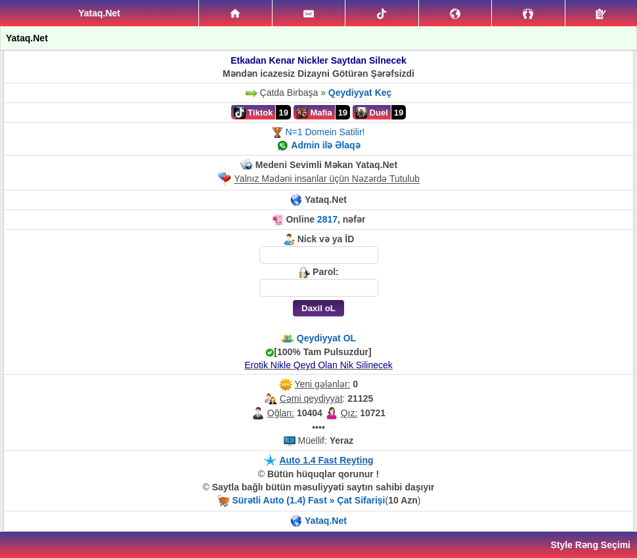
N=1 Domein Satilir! (324, 132)
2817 (327, 219)
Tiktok (253, 113)
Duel (371, 113)
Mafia (314, 113)
